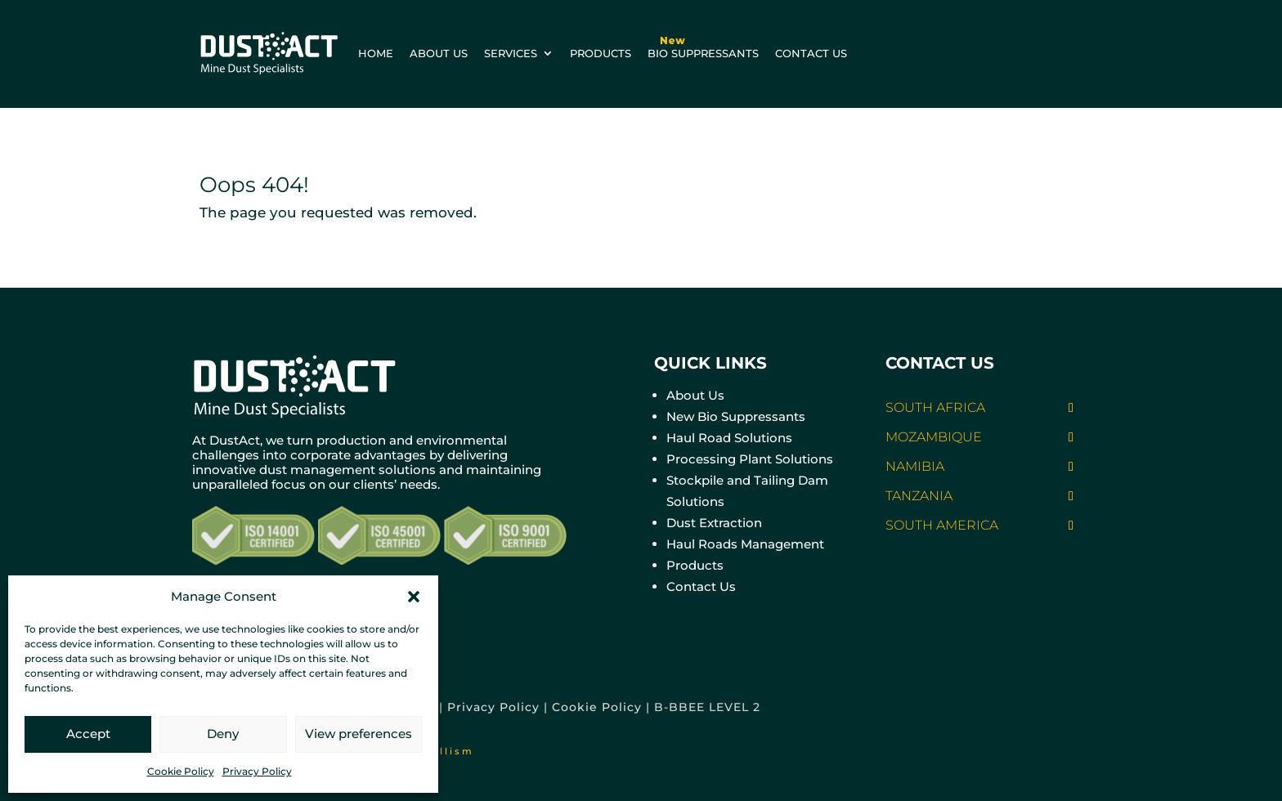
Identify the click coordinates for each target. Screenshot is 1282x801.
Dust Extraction (714, 522)
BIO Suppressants (703, 44)
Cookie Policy (180, 771)
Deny (223, 733)
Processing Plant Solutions (749, 459)
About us (439, 53)
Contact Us (701, 586)
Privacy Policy (257, 771)
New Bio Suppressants (735, 416)
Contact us (811, 53)
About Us (695, 395)
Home (375, 53)
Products (600, 53)
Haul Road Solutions (729, 437)
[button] (414, 596)
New (673, 40)
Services (510, 53)
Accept (88, 733)
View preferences (358, 733)
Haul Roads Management (745, 544)
